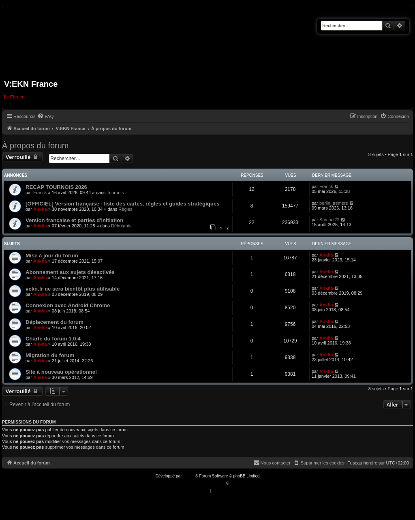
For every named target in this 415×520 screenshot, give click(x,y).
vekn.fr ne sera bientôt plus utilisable (73, 289)
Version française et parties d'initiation (74, 220)
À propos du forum (35, 145)
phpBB (189, 476)
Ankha (40, 209)
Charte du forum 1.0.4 (53, 339)
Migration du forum (50, 355)
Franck (40, 192)
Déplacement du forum (54, 322)
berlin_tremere (333, 203)
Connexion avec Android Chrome (68, 305)
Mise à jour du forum (52, 256)
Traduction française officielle (199, 483)
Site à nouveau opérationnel (61, 372)
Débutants (121, 225)
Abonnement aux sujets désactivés (70, 272)
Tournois (115, 192)
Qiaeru (236, 483)
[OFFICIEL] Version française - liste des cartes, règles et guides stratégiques (123, 204)
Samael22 (329, 219)
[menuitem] (45, 116)
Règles (125, 209)
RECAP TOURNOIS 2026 (56, 187)
